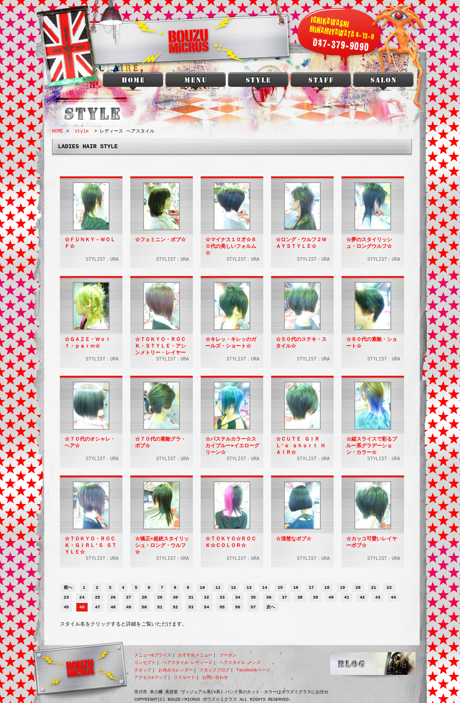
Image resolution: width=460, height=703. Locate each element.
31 (191, 598)
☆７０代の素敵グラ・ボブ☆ (160, 443)
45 (66, 607)
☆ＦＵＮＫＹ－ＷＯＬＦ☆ (90, 243)
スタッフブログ (214, 670)
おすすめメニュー (195, 655)
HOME (57, 131)
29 (159, 598)
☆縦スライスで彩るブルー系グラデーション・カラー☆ (371, 446)
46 (81, 607)
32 (206, 598)
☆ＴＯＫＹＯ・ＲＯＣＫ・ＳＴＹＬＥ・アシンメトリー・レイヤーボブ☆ (160, 346)
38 (299, 598)
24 (81, 598)
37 (284, 598)
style (258, 83)
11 (217, 588)
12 (233, 588)
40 (331, 598)
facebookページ (253, 670)
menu (195, 83)
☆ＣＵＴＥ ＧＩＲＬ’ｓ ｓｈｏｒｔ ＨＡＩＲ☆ (300, 446)
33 (222, 598)
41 (346, 598)
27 (128, 598)
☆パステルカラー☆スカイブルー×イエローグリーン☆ (232, 446)
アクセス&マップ (150, 677)
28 (144, 598)
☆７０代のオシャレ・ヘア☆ (90, 443)
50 (144, 607)
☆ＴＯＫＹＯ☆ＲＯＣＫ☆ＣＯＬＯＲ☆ (230, 542)
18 (326, 588)
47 (97, 607)
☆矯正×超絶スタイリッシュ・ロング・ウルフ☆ (162, 545)
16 (295, 588)
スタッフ (142, 670)
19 (342, 588)
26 (112, 598)
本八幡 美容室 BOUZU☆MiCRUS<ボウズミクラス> (133, 83)
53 (191, 607)
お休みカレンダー (175, 670)
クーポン (228, 655)
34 (237, 598)
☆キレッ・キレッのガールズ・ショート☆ (230, 343)
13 (249, 588)
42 (362, 598)
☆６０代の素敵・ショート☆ (371, 343)
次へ (270, 607)
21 (373, 588)
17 (311, 588)
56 (237, 607)
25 (97, 598)
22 (389, 588)
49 (128, 607)
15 (280, 588)
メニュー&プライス (152, 655)
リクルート (184, 677)
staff (320, 83)
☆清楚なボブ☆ (293, 539)
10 (202, 588)
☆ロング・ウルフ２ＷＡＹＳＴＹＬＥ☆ (301, 243)
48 (112, 607)
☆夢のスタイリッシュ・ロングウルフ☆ (369, 243)
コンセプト (145, 662)
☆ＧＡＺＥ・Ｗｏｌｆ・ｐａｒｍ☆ (87, 343)
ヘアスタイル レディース (188, 662)
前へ (68, 588)
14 (264, 588)
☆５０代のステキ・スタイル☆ (301, 343)
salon (383, 83)
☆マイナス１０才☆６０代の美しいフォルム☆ (230, 246)
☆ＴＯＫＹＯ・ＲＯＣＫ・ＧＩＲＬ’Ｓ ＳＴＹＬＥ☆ (91, 545)
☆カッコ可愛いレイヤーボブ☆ (371, 542)
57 (253, 607)
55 (222, 607)
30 (175, 598)
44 (393, 598)
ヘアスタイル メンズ (240, 662)
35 (253, 598)
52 (175, 607)
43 (377, 598)
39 (315, 598)
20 (358, 588)
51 (159, 607)
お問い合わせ (215, 677)
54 (206, 607)
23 (66, 598)
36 (268, 598)
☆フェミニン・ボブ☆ (160, 240)
